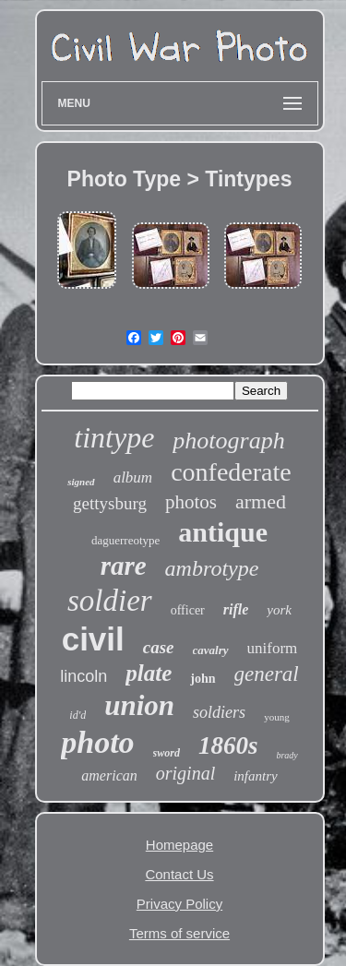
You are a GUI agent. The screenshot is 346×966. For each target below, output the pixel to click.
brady (286, 755)
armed (260, 501)
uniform (272, 648)
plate (148, 673)
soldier (109, 600)
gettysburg (110, 503)
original (185, 773)
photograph (228, 440)
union (139, 705)
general (266, 674)
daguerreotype (125, 540)
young (277, 716)
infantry (255, 776)
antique (223, 532)
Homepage (179, 845)
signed (80, 481)
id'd (77, 715)
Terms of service (179, 933)
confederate (231, 472)
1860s (228, 745)
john (202, 679)
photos (191, 502)
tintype (114, 437)
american (109, 775)
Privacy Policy (179, 904)
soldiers (219, 712)
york (279, 609)
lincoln (83, 676)
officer (188, 610)
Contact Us (179, 874)
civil (93, 639)
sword (166, 752)
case (158, 647)
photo (97, 742)
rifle (236, 609)
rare (124, 565)
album (133, 477)
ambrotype (212, 568)
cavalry (211, 650)
